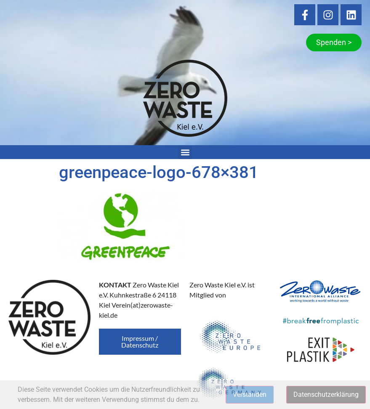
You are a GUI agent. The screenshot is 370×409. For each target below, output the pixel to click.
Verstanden (249, 394)
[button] (185, 152)
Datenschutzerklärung (326, 394)
